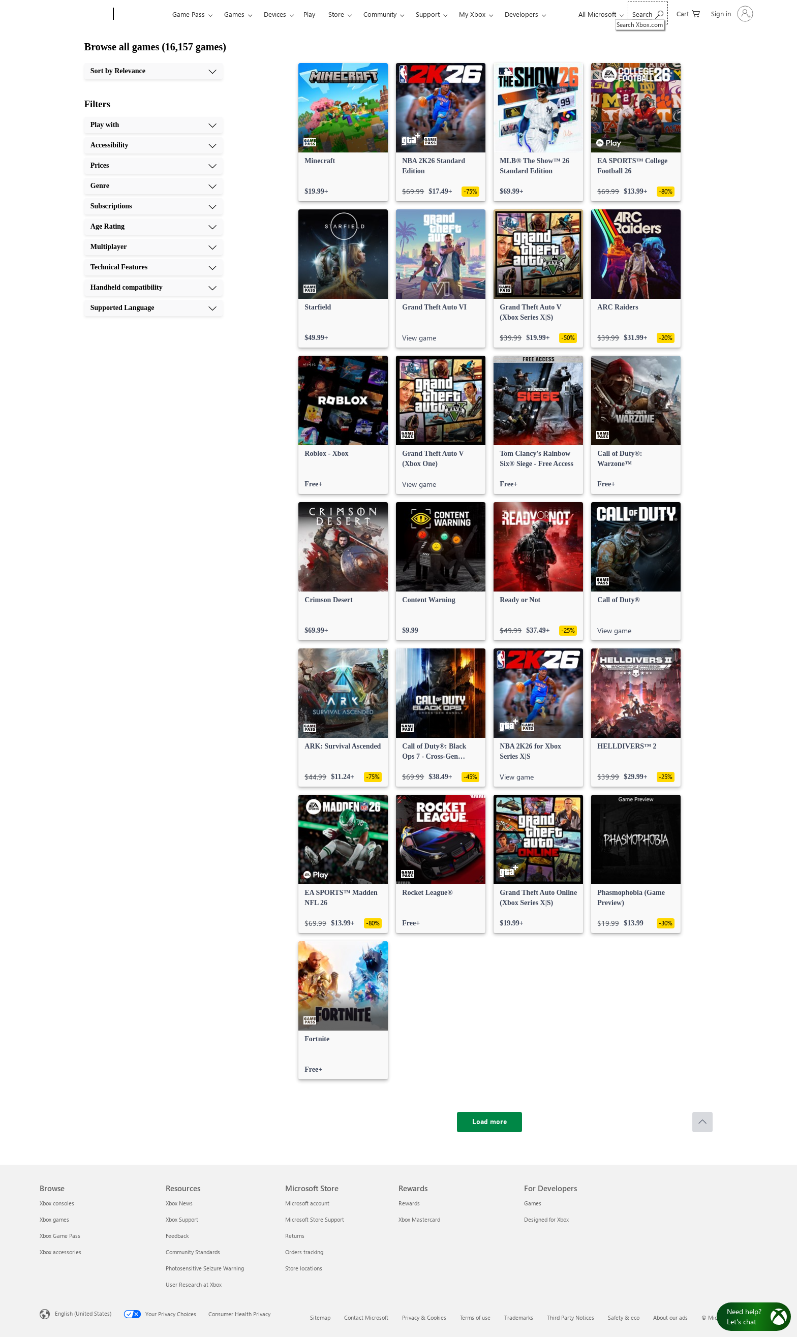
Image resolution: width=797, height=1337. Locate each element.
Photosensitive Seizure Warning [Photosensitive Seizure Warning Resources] (205, 1268)
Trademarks (518, 1317)
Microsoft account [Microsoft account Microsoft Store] (307, 1203)
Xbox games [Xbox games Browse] (54, 1219)
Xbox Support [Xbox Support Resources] (182, 1219)
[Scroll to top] (702, 1122)
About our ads (670, 1317)
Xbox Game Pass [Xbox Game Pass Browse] (60, 1235)
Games (234, 14)
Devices (275, 14)
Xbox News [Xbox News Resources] (179, 1203)
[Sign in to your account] (731, 14)
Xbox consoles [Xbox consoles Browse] (57, 1203)
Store (336, 14)
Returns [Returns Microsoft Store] (294, 1235)
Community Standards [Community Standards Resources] (193, 1252)
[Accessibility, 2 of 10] (153, 145)
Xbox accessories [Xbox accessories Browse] (60, 1252)
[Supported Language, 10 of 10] (153, 308)
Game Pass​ (188, 14)
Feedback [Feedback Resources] (177, 1235)
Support (428, 14)
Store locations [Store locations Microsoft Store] (303, 1268)
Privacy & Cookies (424, 1317)
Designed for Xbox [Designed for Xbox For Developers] (546, 1219)
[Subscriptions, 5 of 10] (153, 206)
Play (309, 14)
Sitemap (320, 1317)
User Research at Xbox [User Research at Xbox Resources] (194, 1284)
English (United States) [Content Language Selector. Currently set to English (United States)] (83, 1313)
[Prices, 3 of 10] (153, 166)
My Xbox (472, 14)
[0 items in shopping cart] (688, 13)
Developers (521, 14)
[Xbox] (141, 14)
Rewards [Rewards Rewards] (409, 1203)
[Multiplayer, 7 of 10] (153, 247)
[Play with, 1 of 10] (153, 125)
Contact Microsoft (366, 1317)
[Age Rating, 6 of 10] (153, 227)
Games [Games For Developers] (532, 1203)
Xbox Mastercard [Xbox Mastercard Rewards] (419, 1219)
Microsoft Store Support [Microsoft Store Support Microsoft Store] (314, 1219)
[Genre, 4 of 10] (153, 186)
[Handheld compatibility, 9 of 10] (153, 287)
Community (379, 14)
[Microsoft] (74, 14)
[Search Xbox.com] (648, 13)
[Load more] (489, 1122)
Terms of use (475, 1317)
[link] (343, 132)
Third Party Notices (570, 1317)
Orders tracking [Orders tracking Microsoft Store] (304, 1252)
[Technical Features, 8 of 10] (153, 267)
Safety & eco (623, 1317)
